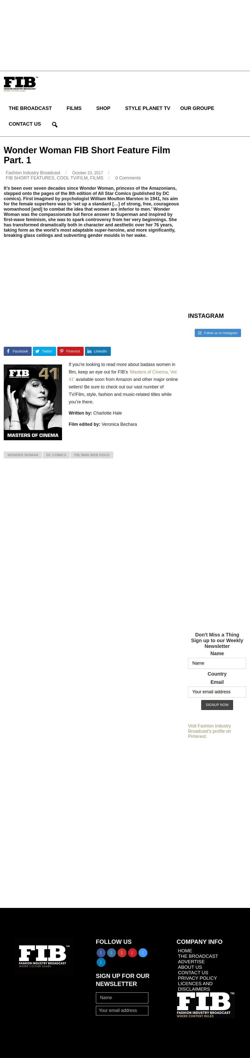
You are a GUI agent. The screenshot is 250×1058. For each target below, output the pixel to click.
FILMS (74, 108)
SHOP (103, 108)
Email (217, 682)
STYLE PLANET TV (147, 108)
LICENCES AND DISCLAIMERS (195, 986)
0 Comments (128, 178)
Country (217, 674)
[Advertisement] (125, 35)
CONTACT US (25, 124)
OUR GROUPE (197, 108)
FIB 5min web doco (92, 455)
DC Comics (56, 455)
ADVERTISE (191, 961)
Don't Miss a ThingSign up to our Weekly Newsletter (217, 640)
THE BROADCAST (30, 108)
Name (217, 653)
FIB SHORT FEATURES (30, 178)
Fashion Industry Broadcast (33, 172)
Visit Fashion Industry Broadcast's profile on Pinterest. (209, 731)
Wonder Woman (22, 455)
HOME (185, 950)
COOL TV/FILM (72, 178)
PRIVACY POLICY (197, 978)
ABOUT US (190, 967)
